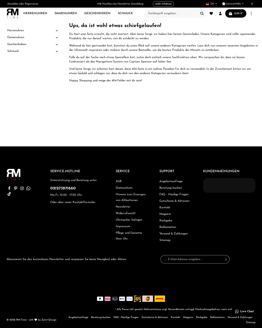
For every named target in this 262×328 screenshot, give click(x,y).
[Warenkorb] (235, 13)
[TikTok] (9, 195)
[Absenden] (226, 259)
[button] (57, 30)
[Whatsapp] (28, 189)
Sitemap (164, 240)
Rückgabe (165, 220)
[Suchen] (202, 13)
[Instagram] (22, 189)
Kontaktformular (84, 202)
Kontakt (164, 207)
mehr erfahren (163, 4)
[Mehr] (251, 13)
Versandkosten (176, 309)
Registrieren (31, 4)
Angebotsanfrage (170, 181)
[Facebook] (9, 189)
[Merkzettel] (211, 13)
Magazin (165, 214)
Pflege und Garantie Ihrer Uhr (129, 236)
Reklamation (167, 227)
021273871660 (63, 188)
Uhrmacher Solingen (129, 219)
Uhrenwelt (81, 50)
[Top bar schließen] (252, 4)
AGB (119, 181)
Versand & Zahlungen (173, 233)
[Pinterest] (16, 189)
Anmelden (12, 4)
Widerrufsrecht (126, 213)
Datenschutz (124, 188)
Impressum (123, 226)
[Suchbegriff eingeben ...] (171, 13)
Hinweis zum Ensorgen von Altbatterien (131, 197)
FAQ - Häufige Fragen (174, 194)
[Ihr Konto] (220, 13)
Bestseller (144, 50)
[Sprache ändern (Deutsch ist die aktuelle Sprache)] (211, 4)
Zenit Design (48, 320)
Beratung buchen (170, 188)
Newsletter (123, 206)
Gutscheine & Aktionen (174, 201)
